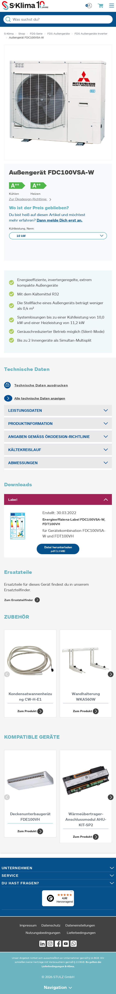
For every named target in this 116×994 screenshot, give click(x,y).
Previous (6, 673)
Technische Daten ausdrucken (41, 385)
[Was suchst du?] (58, 19)
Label (12, 500)
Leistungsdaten (25, 410)
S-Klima (9, 33)
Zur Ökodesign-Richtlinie (30, 199)
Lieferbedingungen (81, 932)
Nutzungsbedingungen (43, 932)
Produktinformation (30, 423)
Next (110, 673)
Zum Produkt (30, 711)
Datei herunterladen (58, 549)
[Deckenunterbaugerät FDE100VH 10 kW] (30, 787)
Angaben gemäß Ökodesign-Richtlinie (49, 436)
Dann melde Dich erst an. (59, 220)
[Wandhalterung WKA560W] (86, 667)
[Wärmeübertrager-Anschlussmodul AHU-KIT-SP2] (86, 790)
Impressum (28, 925)
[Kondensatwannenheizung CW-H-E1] (30, 667)
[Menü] (71, 892)
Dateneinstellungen (80, 925)
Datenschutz (50, 925)
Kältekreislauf (24, 449)
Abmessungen (23, 462)
